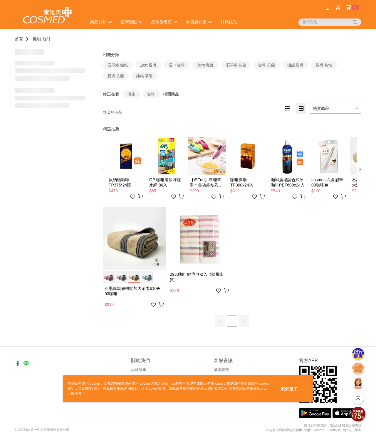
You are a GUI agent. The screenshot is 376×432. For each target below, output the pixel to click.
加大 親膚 (148, 65)
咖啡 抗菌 (266, 65)
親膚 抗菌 (116, 76)
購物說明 (221, 369)
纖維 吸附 (144, 76)
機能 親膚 (295, 65)
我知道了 (289, 388)
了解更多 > (76, 393)
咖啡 (47, 39)
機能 (37, 39)
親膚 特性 (324, 65)
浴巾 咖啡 (177, 65)
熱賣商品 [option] (321, 108)
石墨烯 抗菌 (236, 65)
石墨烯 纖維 (118, 65)
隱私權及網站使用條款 (120, 388)
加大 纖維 (205, 65)
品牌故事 (138, 369)
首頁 (19, 39)
